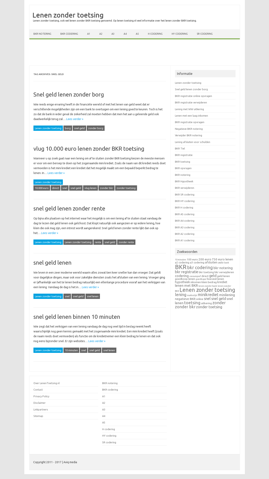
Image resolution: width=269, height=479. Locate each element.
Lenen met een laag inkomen (191, 115)
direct (55, 188)
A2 (100, 33)
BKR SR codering (184, 194)
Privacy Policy (41, 396)
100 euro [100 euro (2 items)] (192, 259)
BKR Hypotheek (184, 181)
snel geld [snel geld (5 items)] (218, 298)
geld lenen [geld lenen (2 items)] (223, 276)
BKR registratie (184, 155)
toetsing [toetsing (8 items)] (192, 302)
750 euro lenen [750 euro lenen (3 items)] (222, 259)
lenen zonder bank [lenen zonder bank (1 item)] (207, 286)
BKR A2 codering (184, 233)
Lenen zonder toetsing (68, 15)
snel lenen (93, 296)
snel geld (79, 128)
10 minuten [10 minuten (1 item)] (180, 259)
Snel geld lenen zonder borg (68, 94)
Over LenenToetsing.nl (46, 383)
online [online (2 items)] (199, 299)
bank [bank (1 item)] (226, 262)
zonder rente (126, 242)
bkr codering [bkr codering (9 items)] (200, 267)
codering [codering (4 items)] (182, 276)
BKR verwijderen (184, 187)
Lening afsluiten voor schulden (192, 142)
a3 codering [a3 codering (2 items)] (197, 262)
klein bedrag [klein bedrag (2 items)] (209, 282)
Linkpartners (40, 409)
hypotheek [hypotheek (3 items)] (182, 282)
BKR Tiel (180, 148)
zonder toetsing (126, 188)
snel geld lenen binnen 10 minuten (76, 317)
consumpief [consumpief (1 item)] (195, 276)
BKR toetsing (182, 161)
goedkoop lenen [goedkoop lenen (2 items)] (185, 278)
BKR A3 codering (184, 227)
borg (68, 128)
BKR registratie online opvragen (193, 96)
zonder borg (95, 128)
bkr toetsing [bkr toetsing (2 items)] (206, 272)
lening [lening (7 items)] (180, 294)
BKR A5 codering (184, 214)
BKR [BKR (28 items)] (180, 267)
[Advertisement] (134, 53)
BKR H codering (184, 207)
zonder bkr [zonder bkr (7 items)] (185, 306)
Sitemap (38, 416)
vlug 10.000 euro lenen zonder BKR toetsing (88, 148)
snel (64, 188)
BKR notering (42, 33)
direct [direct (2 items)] (205, 276)
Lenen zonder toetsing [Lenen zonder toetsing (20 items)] (207, 290)
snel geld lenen (52, 262)
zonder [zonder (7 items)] (219, 302)
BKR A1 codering (184, 240)
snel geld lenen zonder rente (69, 208)
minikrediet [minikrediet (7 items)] (208, 294)
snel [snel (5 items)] (207, 298)
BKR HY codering (185, 201)
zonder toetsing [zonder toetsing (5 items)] (209, 307)
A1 (88, 33)
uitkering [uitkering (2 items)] (206, 303)
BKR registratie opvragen (189, 122)
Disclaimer (39, 402)
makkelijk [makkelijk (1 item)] (192, 295)
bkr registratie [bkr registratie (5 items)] (186, 272)
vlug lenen (90, 188)
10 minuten (71, 350)
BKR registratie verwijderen (191, 102)
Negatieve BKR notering (189, 128)
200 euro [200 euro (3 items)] (204, 259)
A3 (113, 33)
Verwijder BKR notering (188, 135)
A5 (137, 33)
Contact (38, 389)
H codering (155, 33)
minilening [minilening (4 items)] (227, 295)
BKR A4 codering (184, 220)
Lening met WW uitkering (189, 109)
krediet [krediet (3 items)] (222, 282)
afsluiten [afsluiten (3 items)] (211, 262)
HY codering (180, 33)
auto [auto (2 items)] (221, 262)
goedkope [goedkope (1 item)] (201, 279)
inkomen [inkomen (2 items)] (196, 282)
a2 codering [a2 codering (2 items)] (182, 262)
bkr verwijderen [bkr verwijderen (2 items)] (224, 272)
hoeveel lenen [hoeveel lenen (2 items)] (215, 278)
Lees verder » (74, 119)
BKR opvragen (183, 168)
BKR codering (69, 33)
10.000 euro (42, 188)
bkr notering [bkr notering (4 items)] (223, 268)
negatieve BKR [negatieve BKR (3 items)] (185, 299)
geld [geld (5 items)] (212, 276)
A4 (125, 33)
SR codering (205, 33)
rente (98, 242)
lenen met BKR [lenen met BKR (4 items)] (186, 285)
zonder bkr (106, 188)
